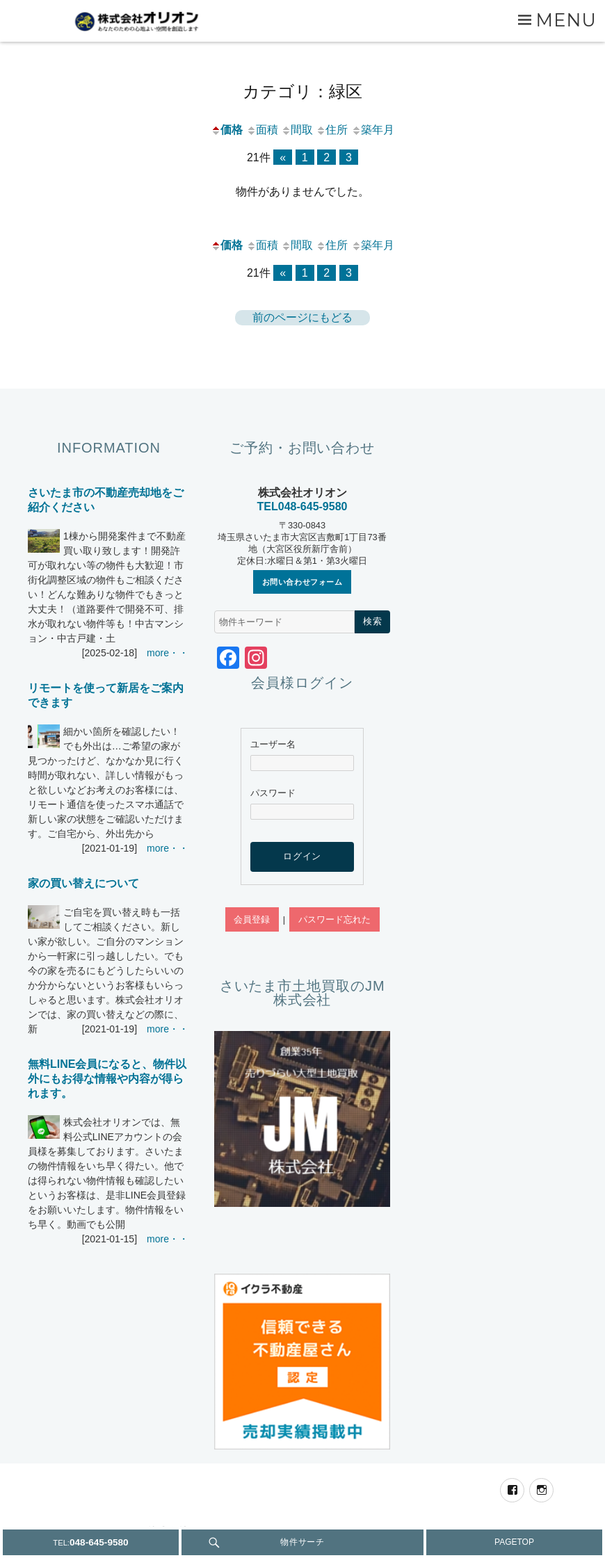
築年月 (372, 130)
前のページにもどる (302, 317)
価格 (227, 130)
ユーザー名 (273, 744)
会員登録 (252, 919)
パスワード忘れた (334, 919)
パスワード (273, 793)
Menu (566, 20)
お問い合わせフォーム (302, 582)
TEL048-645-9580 (302, 506)
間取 (297, 130)
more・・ (167, 652)
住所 (332, 130)
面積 (262, 130)
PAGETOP (514, 1542)
